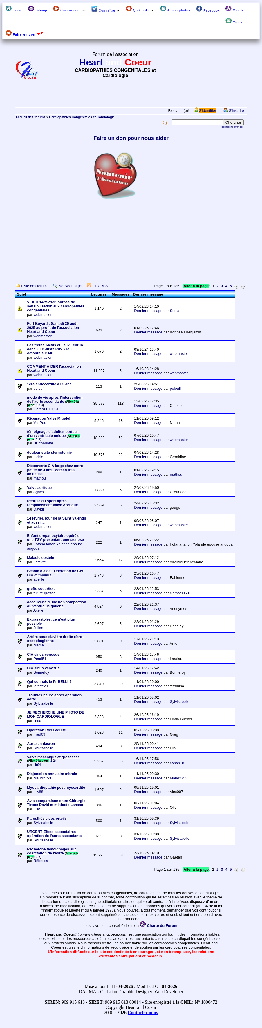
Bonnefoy (41, 672)
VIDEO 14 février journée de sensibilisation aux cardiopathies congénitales (55, 306)
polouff (38, 388)
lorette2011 (42, 686)
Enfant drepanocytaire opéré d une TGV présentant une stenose (55, 538)
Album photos (175, 9)
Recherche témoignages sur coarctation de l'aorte (51, 851)
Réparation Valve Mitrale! (48, 418)
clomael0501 (180, 593)
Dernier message (148, 311)
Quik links (140, 9)
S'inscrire (236, 110)
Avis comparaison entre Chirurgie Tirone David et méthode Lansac (56, 803)
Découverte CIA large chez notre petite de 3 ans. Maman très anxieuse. (55, 470)
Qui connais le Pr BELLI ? (49, 682)
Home (14, 9)
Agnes (38, 492)
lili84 (37, 764)
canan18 (177, 763)
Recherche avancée (232, 126)
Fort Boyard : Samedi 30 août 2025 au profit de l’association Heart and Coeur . (53, 328)
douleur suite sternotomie (49, 453)
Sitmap (37, 9)
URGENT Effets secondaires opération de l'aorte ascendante (54, 834)
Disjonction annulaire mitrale (52, 774)
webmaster (42, 314)
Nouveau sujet (70, 286)
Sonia (174, 311)
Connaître (105, 9)
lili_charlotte (43, 443)
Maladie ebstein (40, 558)
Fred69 (39, 734)
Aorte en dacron (41, 744)
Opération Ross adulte (46, 730)
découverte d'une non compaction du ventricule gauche (56, 604)
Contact (235, 21)
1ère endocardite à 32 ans (49, 384)
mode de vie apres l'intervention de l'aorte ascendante (54, 399)
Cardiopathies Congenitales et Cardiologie (82, 117)
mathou (39, 478)
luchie (38, 457)
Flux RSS (100, 286)
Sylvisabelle (43, 703)
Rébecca (40, 861)
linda (37, 721)
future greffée (44, 593)
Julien (38, 628)
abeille (38, 579)
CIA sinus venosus (43, 654)
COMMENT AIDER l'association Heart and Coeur (54, 368)
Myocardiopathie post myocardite (56, 787)
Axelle (38, 610)
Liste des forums (34, 286)
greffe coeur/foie (41, 589)
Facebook (208, 9)
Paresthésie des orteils (47, 818)
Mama (38, 645)
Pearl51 (39, 659)
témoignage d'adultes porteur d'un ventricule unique (52, 434)
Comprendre (69, 9)
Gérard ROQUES (47, 409)
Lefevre (39, 562)
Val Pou (39, 422)
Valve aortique (39, 488)
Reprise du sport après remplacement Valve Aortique (52, 503)
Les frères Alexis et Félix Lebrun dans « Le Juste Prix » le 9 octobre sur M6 (55, 349)
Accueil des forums (30, 117)
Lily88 (38, 792)
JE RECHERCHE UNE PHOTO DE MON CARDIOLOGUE (55, 714)
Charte (234, 9)
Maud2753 (42, 778)
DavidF (39, 509)
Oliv (36, 809)
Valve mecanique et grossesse (53, 757)
